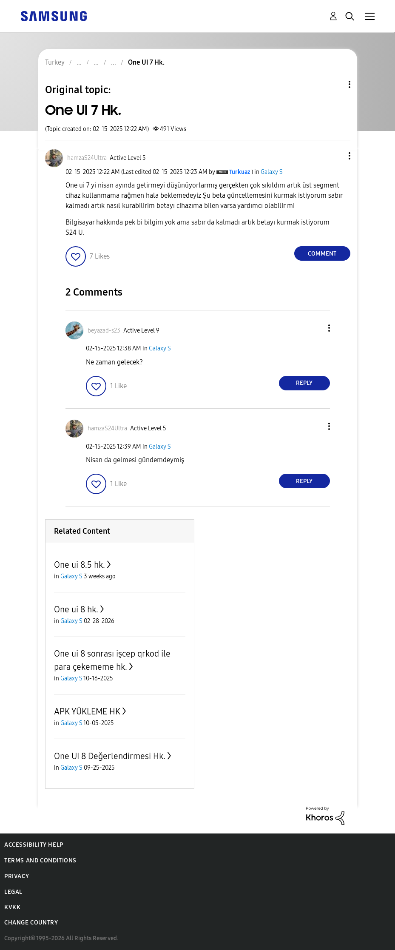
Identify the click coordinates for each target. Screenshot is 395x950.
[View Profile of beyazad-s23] (104, 330)
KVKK (12, 907)
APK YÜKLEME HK (87, 711)
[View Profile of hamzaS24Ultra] (87, 158)
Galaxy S (272, 172)
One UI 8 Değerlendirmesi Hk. (109, 756)
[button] (335, 155)
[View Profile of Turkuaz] (239, 172)
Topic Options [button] (335, 84)
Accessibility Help (33, 844)
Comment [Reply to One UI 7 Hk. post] (322, 253)
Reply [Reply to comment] (304, 383)
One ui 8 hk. (76, 609)
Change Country (31, 922)
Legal (13, 892)
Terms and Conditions (40, 860)
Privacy (16, 876)
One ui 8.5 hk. (79, 565)
